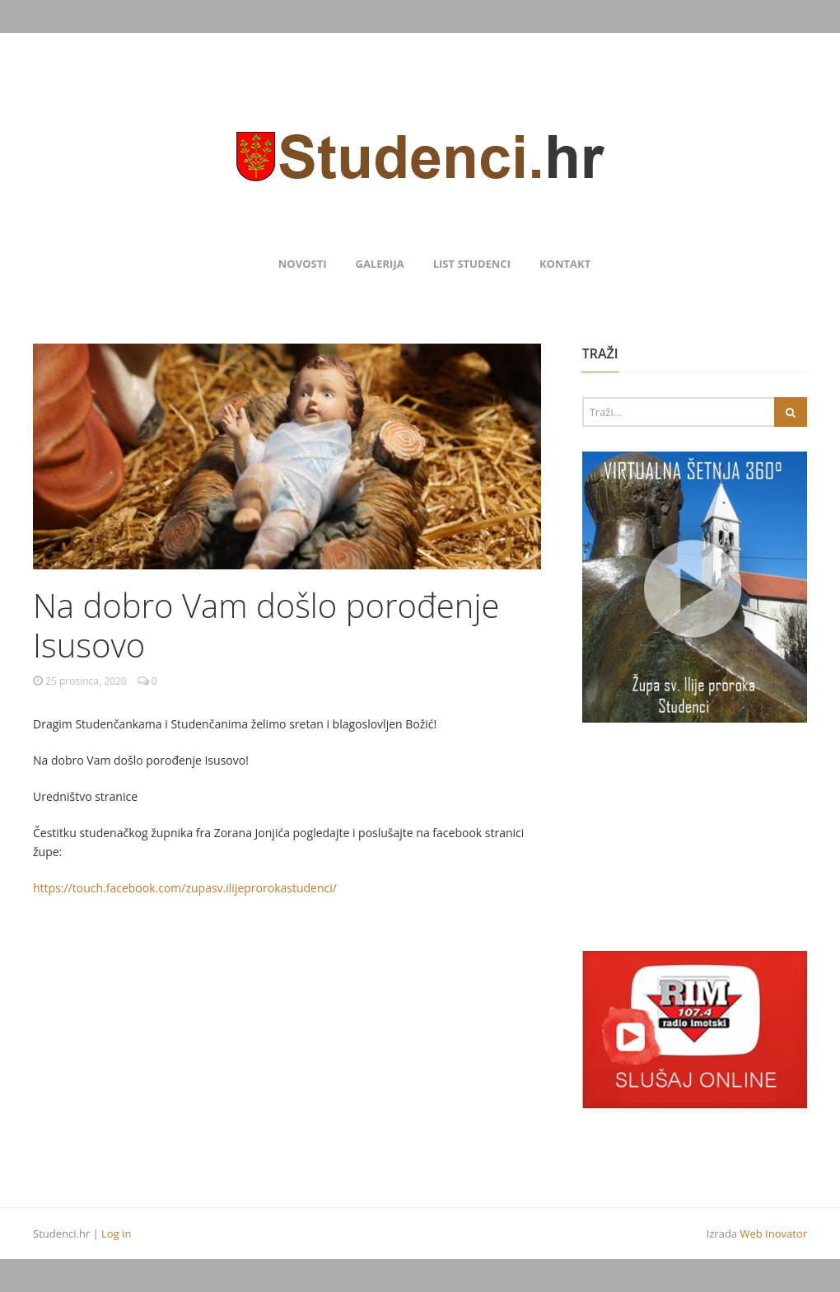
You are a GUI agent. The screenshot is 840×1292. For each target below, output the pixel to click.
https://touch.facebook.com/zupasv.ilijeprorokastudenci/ (185, 888)
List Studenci (472, 263)
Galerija (380, 263)
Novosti (302, 263)
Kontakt (564, 263)
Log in (116, 1233)
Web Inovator (773, 1233)
